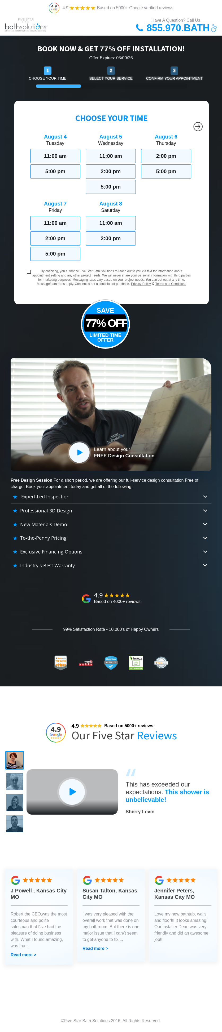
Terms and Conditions (170, 284)
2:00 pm (111, 171)
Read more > (23, 955)
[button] (14, 760)
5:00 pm (55, 171)
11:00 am (55, 156)
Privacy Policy (141, 284)
